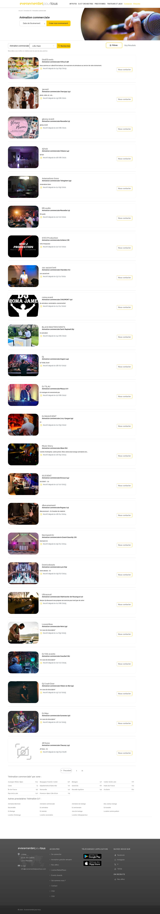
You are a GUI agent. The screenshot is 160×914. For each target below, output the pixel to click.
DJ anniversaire (76, 807)
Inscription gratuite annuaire (61, 859)
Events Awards (56, 875)
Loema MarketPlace (58, 870)
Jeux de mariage (77, 811)
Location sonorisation (46, 815)
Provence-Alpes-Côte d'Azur (49, 793)
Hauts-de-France (109, 786)
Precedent (66, 770)
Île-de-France (12, 789)
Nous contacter (124, 70)
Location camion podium (111, 811)
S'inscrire (136, 4)
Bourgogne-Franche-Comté (48, 782)
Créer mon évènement (58, 23)
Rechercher (64, 46)
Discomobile (12, 807)
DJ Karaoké (107, 807)
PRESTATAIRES (100, 4)
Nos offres (55, 865)
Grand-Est (75, 786)
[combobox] (43, 45)
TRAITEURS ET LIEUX (114, 4)
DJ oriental (43, 811)
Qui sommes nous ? (58, 880)
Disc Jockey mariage (110, 804)
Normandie (43, 789)
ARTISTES (73, 4)
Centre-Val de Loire (110, 782)
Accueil (21, 10)
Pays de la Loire (13, 793)
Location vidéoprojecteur (79, 815)
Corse (10, 786)
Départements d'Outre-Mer (48, 786)
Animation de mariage (79, 804)
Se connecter (56, 854)
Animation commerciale (47, 804)
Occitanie (107, 789)
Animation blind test (14, 804)
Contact (54, 886)
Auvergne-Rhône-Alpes (15, 782)
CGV (53, 896)
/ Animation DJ (27, 10)
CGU (53, 891)
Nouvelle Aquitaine (78, 789)
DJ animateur (44, 807)
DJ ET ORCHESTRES (85, 4)
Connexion (128, 4)
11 (82, 770)
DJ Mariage (11, 811)
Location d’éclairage (14, 815)
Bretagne (75, 782)
